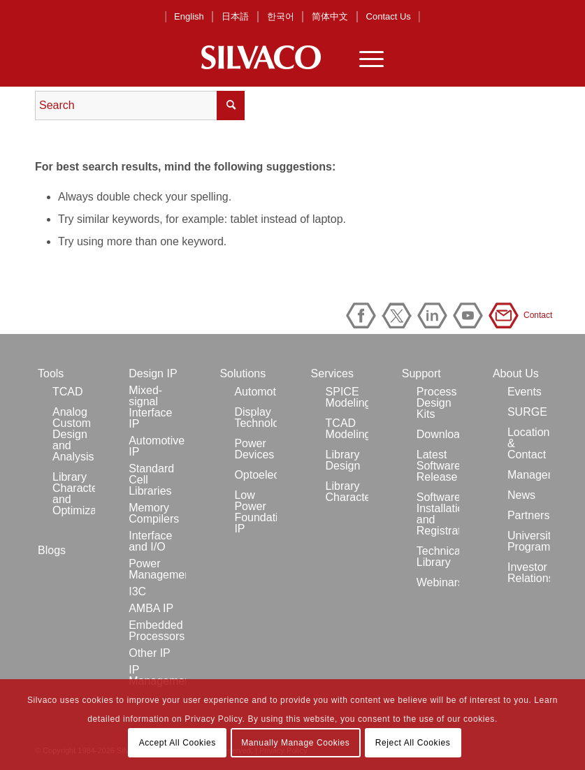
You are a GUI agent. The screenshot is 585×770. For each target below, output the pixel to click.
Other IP (150, 653)
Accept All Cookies (177, 743)
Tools (51, 373)
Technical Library (438, 556)
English (189, 16)
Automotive (255, 392)
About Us (516, 373)
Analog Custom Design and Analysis (73, 434)
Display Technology (255, 417)
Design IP (153, 373)
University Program (528, 541)
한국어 (280, 16)
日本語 (235, 16)
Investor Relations (528, 572)
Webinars (438, 582)
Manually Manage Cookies (295, 743)
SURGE (527, 412)
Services (332, 373)
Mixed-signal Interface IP (150, 407)
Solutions (242, 373)
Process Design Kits (437, 403)
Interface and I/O (150, 541)
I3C (137, 591)
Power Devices (254, 448)
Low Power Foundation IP (255, 512)
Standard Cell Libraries (151, 480)
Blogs (52, 550)
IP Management (157, 675)
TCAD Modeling (347, 428)
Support (421, 373)
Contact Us (388, 16)
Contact (506, 315)
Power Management (157, 569)
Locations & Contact (528, 443)
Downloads (438, 434)
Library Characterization (347, 491)
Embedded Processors (157, 630)
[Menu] (364, 57)
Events (524, 392)
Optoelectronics (255, 475)
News (521, 495)
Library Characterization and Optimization (73, 493)
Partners (528, 515)
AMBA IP (151, 608)
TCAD (67, 392)
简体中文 (330, 16)
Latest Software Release (438, 466)
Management (528, 475)
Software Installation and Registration (438, 514)
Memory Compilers (154, 513)
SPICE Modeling (347, 397)
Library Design (343, 460)
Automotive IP (157, 446)
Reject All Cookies (413, 743)
